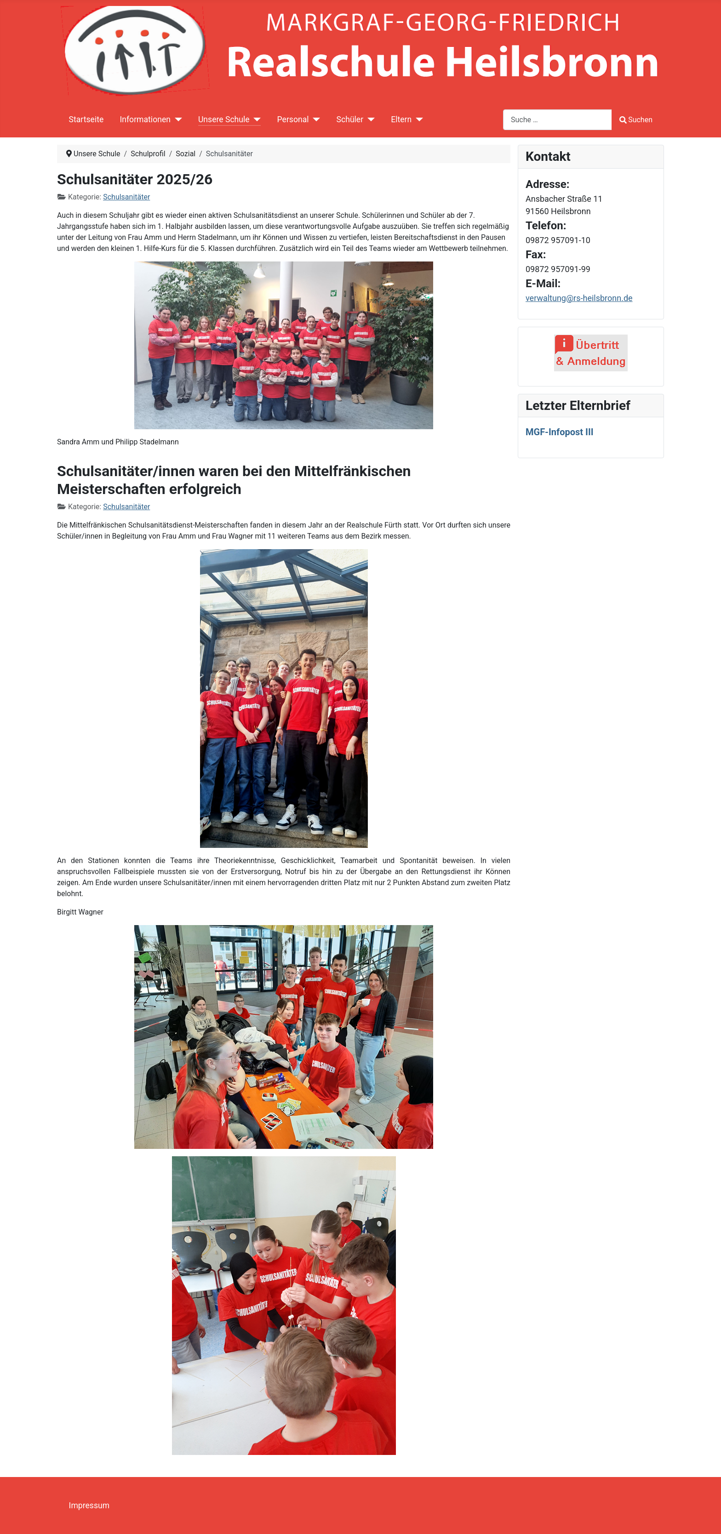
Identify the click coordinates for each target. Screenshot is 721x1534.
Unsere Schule (224, 119)
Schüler (350, 119)
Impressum (89, 1505)
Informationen (145, 119)
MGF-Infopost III (560, 431)
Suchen (635, 119)
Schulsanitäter (126, 197)
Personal (293, 119)
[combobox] (557, 119)
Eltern (401, 119)
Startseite (86, 119)
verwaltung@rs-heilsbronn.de (579, 298)
